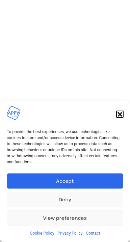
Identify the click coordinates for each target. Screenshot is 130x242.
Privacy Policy (70, 233)
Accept (65, 181)
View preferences (65, 217)
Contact (93, 233)
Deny (65, 199)
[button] (119, 114)
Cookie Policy (42, 233)
